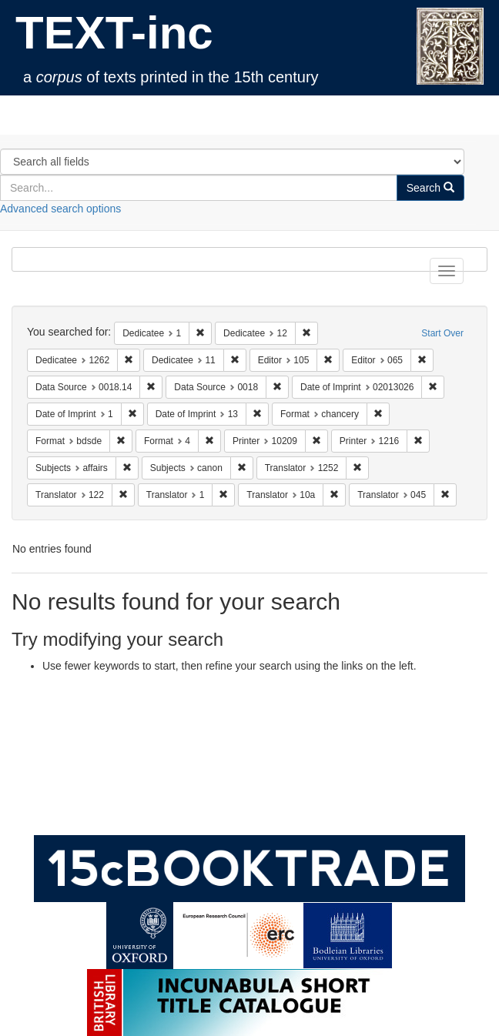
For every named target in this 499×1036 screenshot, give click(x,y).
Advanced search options (60, 208)
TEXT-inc (114, 32)
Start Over (442, 333)
